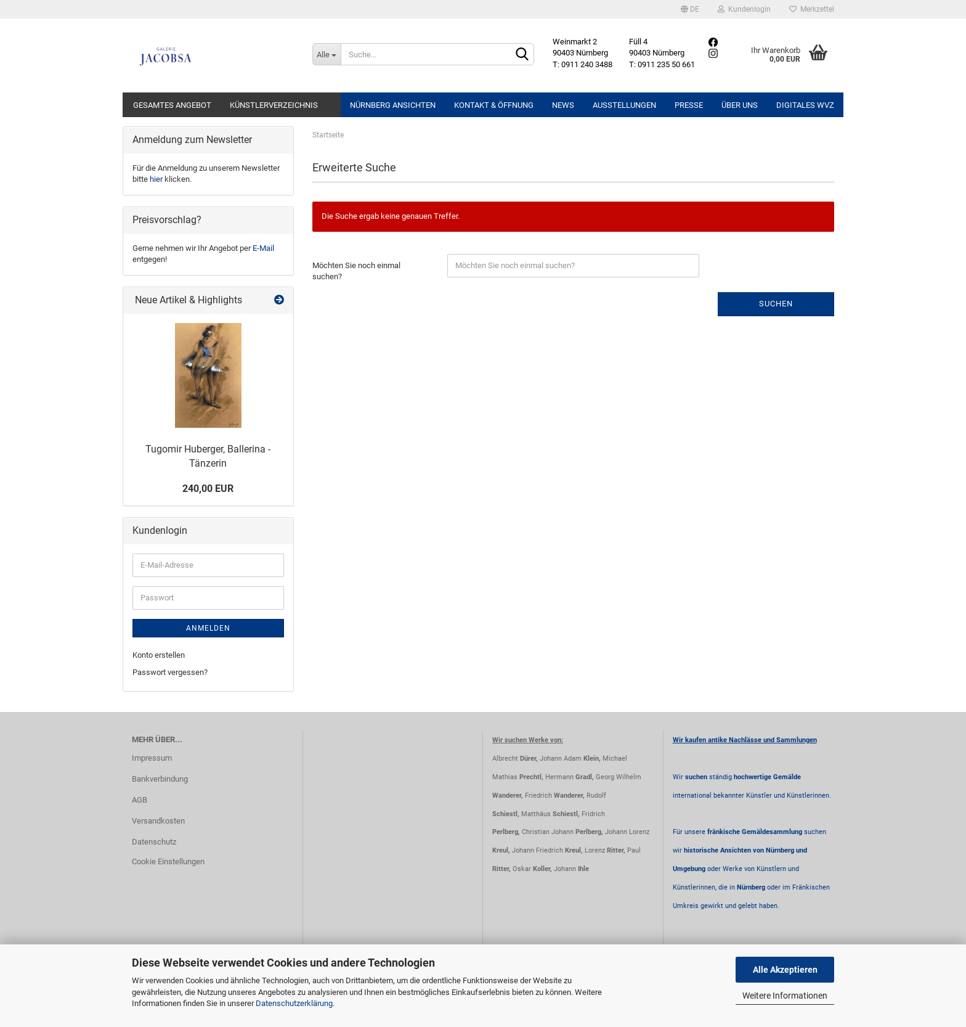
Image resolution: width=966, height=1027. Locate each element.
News (563, 105)
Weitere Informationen (784, 995)
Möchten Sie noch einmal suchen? (356, 271)
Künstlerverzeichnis (274, 105)
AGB (139, 799)
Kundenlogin (744, 9)
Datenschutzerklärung (294, 1003)
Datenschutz (154, 841)
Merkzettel (811, 9)
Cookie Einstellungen (168, 861)
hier (156, 179)
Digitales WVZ (805, 105)
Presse (689, 105)
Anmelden (208, 628)
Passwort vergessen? (170, 672)
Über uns (739, 105)
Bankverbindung (160, 779)
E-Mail (263, 248)
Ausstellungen (624, 105)
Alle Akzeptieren (785, 970)
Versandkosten (158, 820)
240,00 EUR (207, 488)
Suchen (776, 303)
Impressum (152, 758)
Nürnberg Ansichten (393, 105)
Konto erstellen (158, 655)
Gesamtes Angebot (172, 105)
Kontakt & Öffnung (494, 105)
